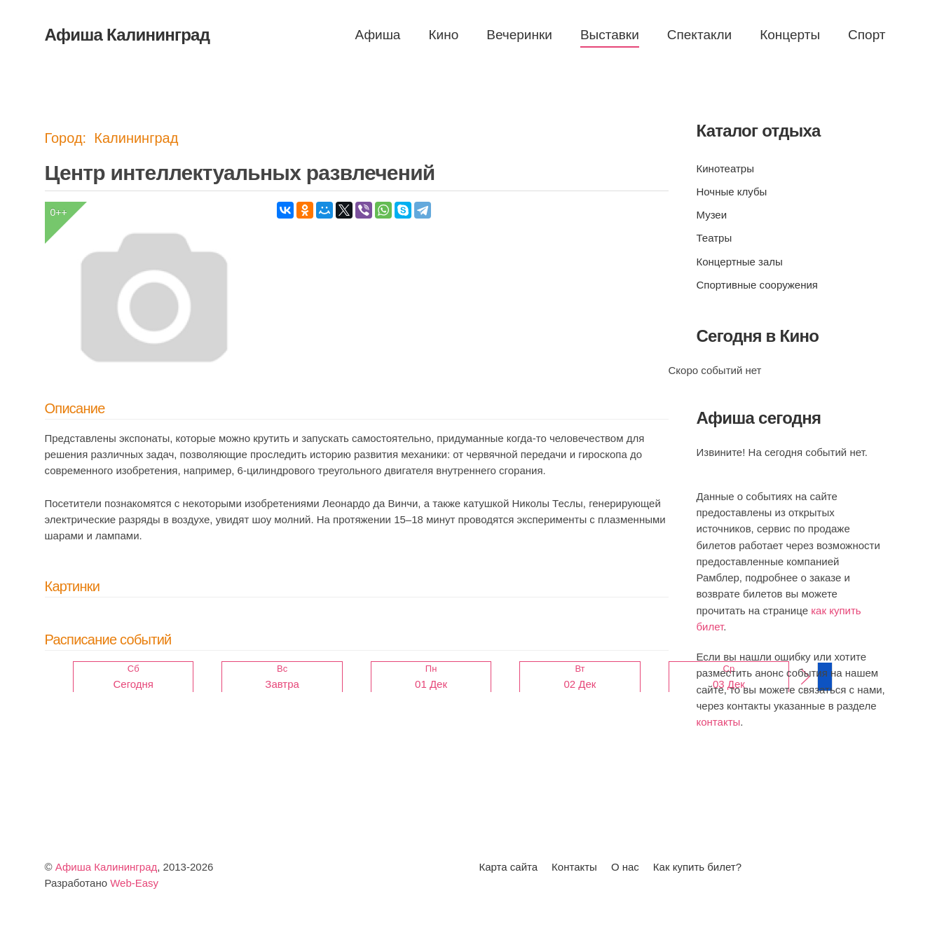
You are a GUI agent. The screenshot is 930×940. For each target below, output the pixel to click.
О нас (625, 867)
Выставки (609, 34)
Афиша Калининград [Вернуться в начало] (127, 34)
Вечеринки (519, 34)
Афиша (378, 34)
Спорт (866, 34)
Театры (714, 238)
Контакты (574, 867)
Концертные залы (740, 262)
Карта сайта (508, 867)
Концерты (790, 34)
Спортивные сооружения (757, 285)
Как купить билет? (697, 867)
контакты (719, 722)
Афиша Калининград (106, 867)
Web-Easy (134, 883)
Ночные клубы (732, 192)
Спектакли (699, 34)
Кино (443, 34)
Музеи (712, 215)
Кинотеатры (725, 168)
